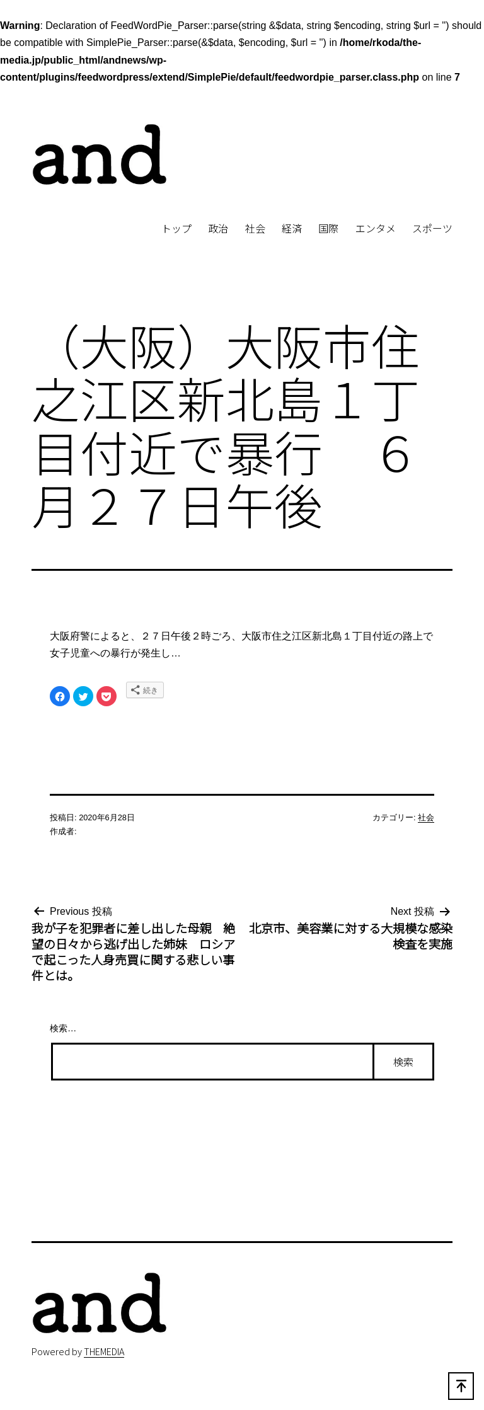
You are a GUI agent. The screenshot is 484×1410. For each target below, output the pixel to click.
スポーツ (432, 228)
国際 (328, 228)
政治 (218, 228)
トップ (176, 228)
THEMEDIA (104, 1351)
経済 (292, 228)
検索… (63, 1028)
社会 (255, 228)
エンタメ (375, 228)
